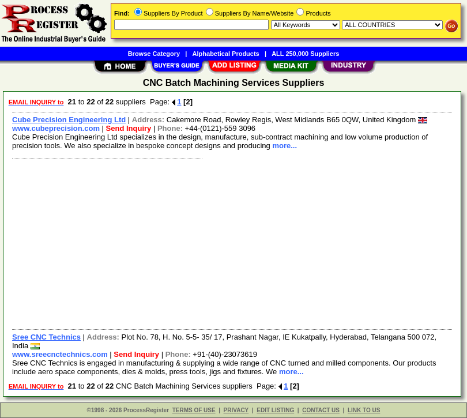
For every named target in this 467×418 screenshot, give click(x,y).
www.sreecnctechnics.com (60, 354)
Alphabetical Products (226, 53)
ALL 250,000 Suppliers (305, 53)
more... (284, 145)
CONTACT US (321, 410)
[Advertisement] (229, 242)
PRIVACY (236, 410)
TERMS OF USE (194, 410)
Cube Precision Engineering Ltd (69, 119)
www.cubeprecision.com (56, 128)
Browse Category (154, 53)
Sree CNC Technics (46, 337)
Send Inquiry (129, 128)
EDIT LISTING (275, 410)
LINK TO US (364, 410)
